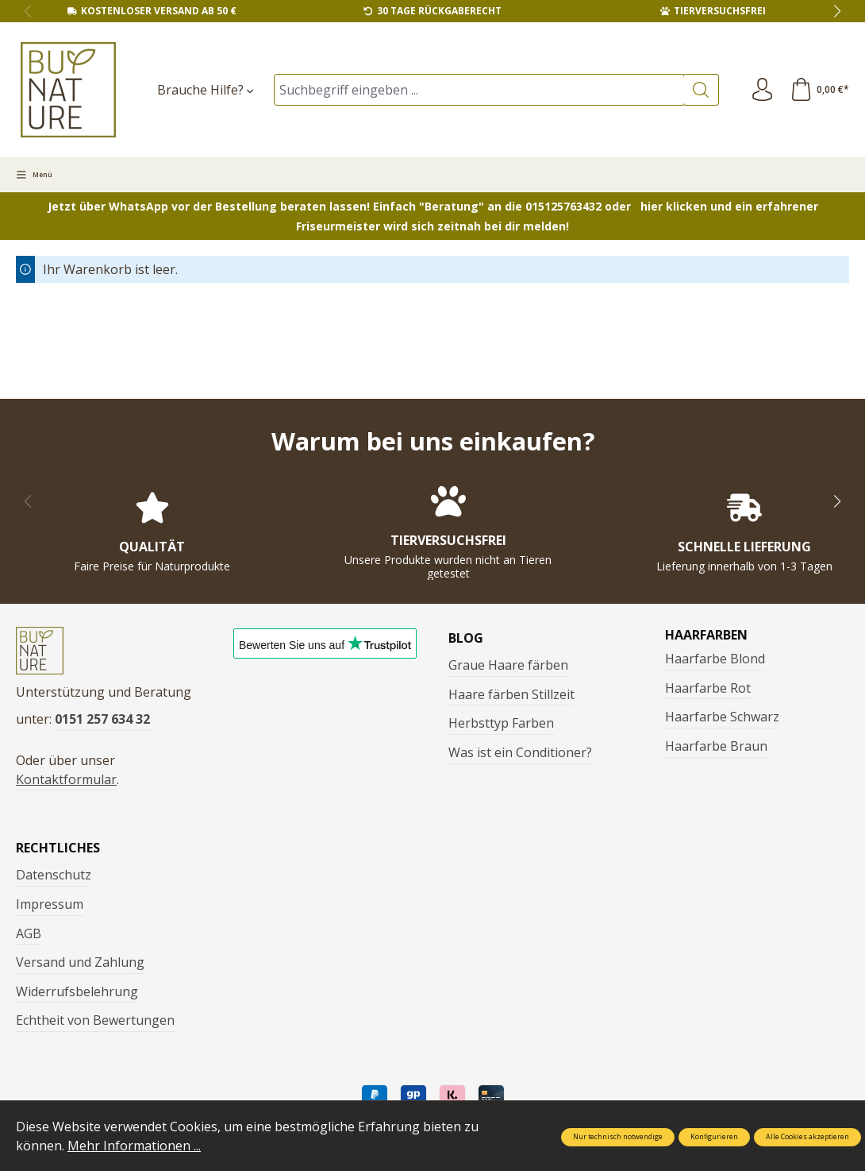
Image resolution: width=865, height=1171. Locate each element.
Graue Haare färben (508, 665)
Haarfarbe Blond (715, 658)
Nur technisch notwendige (618, 1137)
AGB (28, 935)
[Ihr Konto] (761, 89)
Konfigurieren (714, 1137)
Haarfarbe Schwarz (722, 716)
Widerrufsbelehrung (77, 993)
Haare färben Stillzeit (511, 694)
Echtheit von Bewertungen (95, 1021)
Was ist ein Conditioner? (520, 752)
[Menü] (34, 174)
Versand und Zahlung (80, 963)
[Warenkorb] (819, 89)
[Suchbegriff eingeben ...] (478, 90)
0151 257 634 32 (102, 720)
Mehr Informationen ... (134, 1145)
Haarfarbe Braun (716, 746)
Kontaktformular (66, 781)
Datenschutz (53, 876)
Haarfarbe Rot (708, 688)
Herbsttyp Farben (501, 723)
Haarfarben (706, 634)
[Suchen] (699, 90)
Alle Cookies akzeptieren (807, 1137)
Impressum (49, 905)
